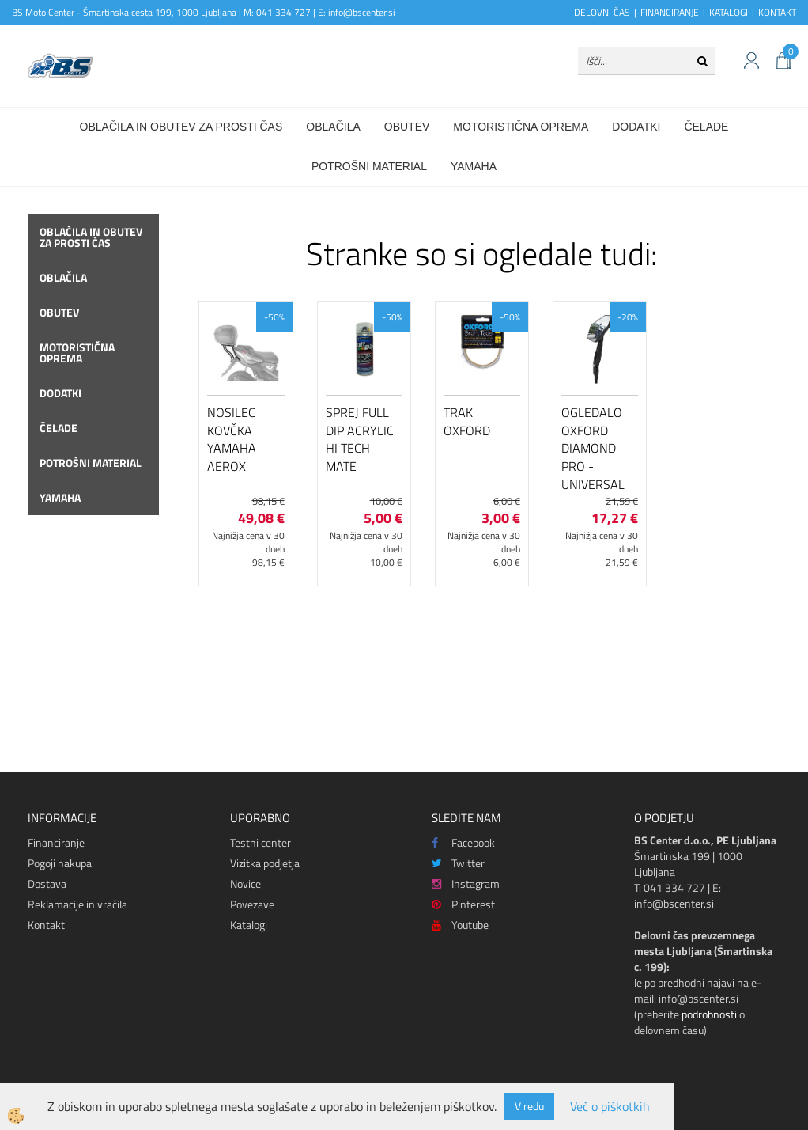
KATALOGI (728, 12)
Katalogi (248, 924)
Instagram (466, 883)
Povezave (252, 904)
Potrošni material (369, 166)
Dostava (47, 883)
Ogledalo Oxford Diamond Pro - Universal (593, 448)
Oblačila (333, 126)
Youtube (460, 924)
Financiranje (56, 842)
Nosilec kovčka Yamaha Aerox (231, 439)
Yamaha (474, 166)
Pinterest (463, 904)
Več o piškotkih (610, 1107)
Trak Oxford (467, 421)
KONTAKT (777, 12)
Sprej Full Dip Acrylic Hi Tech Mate (360, 439)
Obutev (407, 126)
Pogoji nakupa (60, 863)
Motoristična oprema (520, 126)
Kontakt (46, 924)
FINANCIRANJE (669, 12)
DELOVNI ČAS (602, 12)
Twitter (458, 863)
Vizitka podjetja (265, 863)
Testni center (260, 842)
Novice (245, 883)
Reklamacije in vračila (77, 904)
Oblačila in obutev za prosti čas (181, 126)
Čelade (706, 126)
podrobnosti (709, 1014)
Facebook (463, 842)
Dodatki (636, 126)
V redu (529, 1106)
